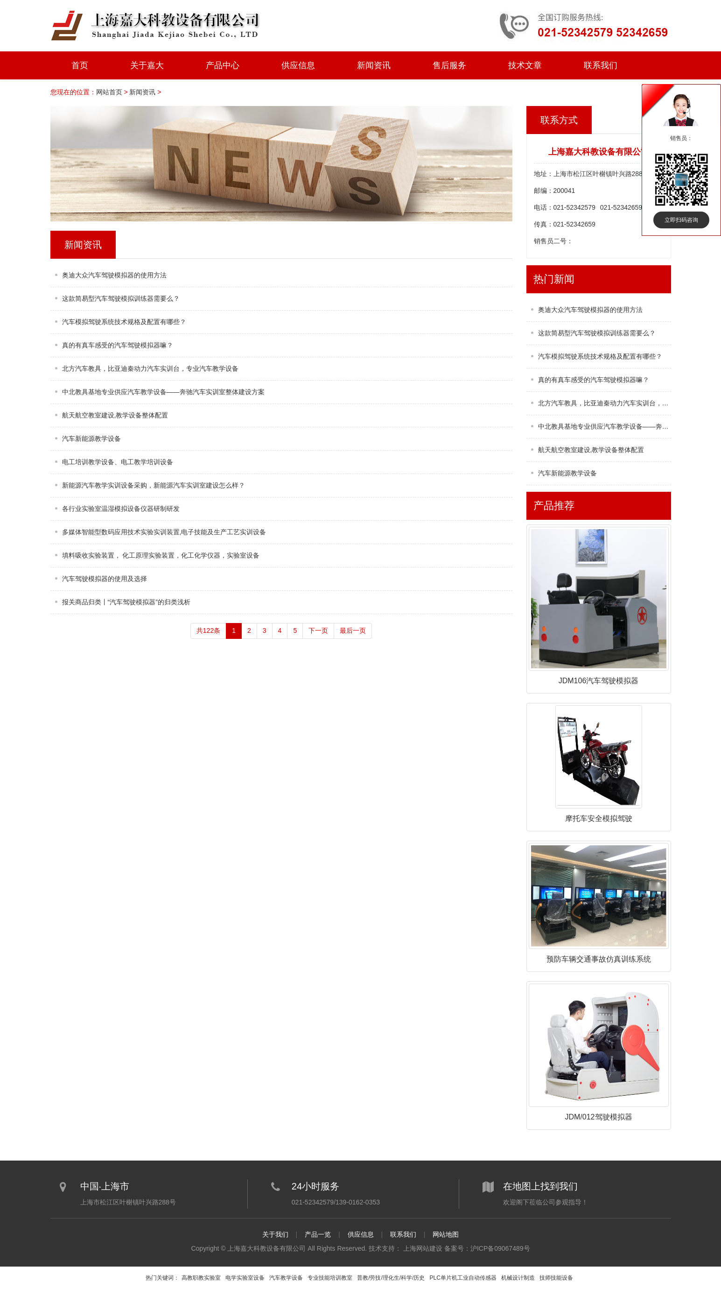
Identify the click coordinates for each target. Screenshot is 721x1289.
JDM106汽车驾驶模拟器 (599, 681)
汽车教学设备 (286, 1278)
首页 (79, 65)
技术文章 (525, 65)
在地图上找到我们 (540, 1186)
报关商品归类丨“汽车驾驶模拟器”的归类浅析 (126, 602)
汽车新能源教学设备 (91, 438)
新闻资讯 (374, 65)
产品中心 (222, 65)
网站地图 (446, 1234)
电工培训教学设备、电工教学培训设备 (117, 462)
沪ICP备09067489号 (500, 1248)
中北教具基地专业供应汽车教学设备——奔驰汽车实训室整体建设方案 (163, 392)
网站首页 (109, 92)
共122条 (208, 630)
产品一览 (318, 1234)
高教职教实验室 (201, 1278)
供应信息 (298, 65)
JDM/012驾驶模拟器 (598, 1117)
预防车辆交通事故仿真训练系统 (598, 959)
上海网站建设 (422, 1248)
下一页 (318, 630)
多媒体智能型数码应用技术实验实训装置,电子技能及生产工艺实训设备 (164, 532)
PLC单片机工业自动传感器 (463, 1278)
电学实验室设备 (245, 1278)
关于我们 (275, 1234)
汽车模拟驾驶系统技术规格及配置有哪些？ (124, 322)
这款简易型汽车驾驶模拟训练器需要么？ (121, 298)
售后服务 (449, 65)
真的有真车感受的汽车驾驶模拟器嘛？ (117, 345)
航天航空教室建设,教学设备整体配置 (115, 415)
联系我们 (600, 65)
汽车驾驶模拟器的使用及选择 (104, 578)
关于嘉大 (147, 65)
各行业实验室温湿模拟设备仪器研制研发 (121, 508)
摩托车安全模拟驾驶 (598, 818)
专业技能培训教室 (330, 1278)
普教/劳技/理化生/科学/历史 (391, 1278)
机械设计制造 (518, 1278)
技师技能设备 (556, 1278)
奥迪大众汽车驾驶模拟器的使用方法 (114, 275)
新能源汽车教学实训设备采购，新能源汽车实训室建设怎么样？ (153, 485)
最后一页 (353, 630)
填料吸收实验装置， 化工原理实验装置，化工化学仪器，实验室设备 (161, 555)
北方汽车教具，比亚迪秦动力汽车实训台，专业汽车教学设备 (150, 368)
